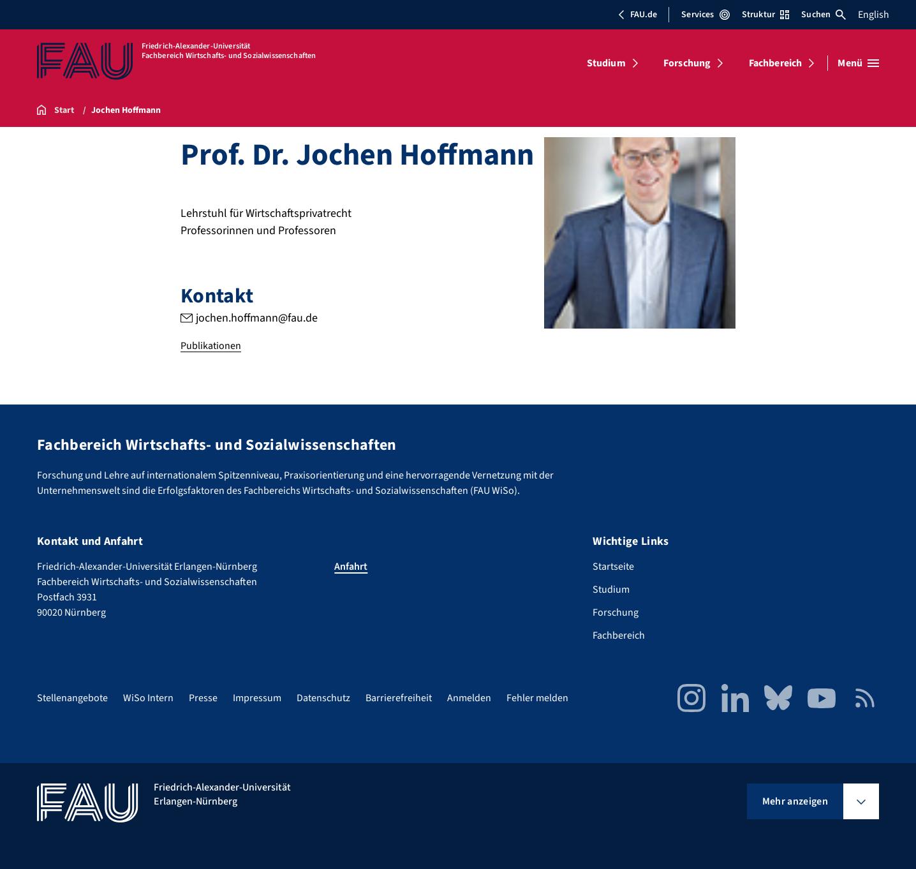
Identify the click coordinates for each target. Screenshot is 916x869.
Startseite (613, 567)
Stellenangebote (72, 698)
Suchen (823, 14)
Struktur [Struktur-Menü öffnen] (765, 14)
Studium (606, 63)
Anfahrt (350, 567)
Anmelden (469, 698)
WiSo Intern (148, 698)
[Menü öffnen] (858, 63)
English (873, 15)
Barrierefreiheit (399, 698)
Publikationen (211, 346)
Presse (203, 698)
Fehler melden (537, 698)
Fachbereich (775, 63)
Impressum (257, 698)
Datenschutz (323, 698)
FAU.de (637, 14)
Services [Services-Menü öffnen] (705, 14)
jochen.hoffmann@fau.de (257, 318)
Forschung (687, 63)
